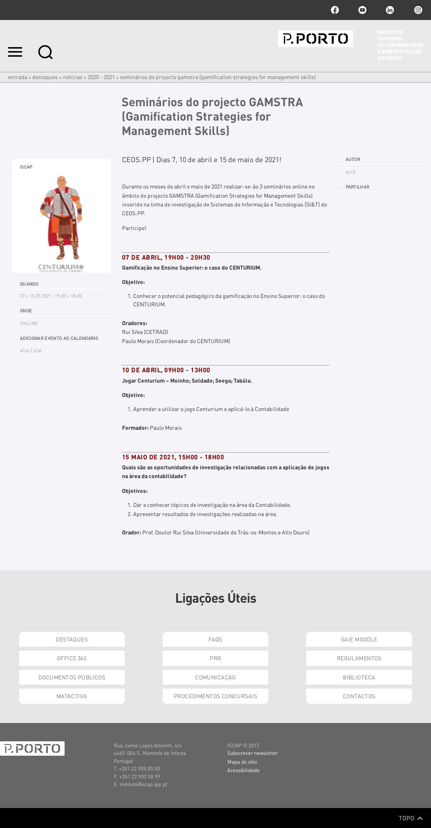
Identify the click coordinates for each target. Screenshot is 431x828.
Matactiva (72, 695)
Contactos (359, 695)
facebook (335, 10)
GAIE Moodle (359, 639)
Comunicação (215, 677)
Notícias (73, 76)
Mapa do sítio (242, 761)
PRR (215, 657)
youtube (362, 10)
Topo (411, 818)
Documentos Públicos (71, 677)
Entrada (17, 76)
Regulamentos (359, 657)
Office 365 (72, 657)
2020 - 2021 (101, 76)
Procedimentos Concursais (215, 695)
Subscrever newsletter (252, 752)
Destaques (45, 76)
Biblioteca (359, 677)
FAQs (215, 639)
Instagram (417, 10)
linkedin (390, 10)
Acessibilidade (243, 769)
